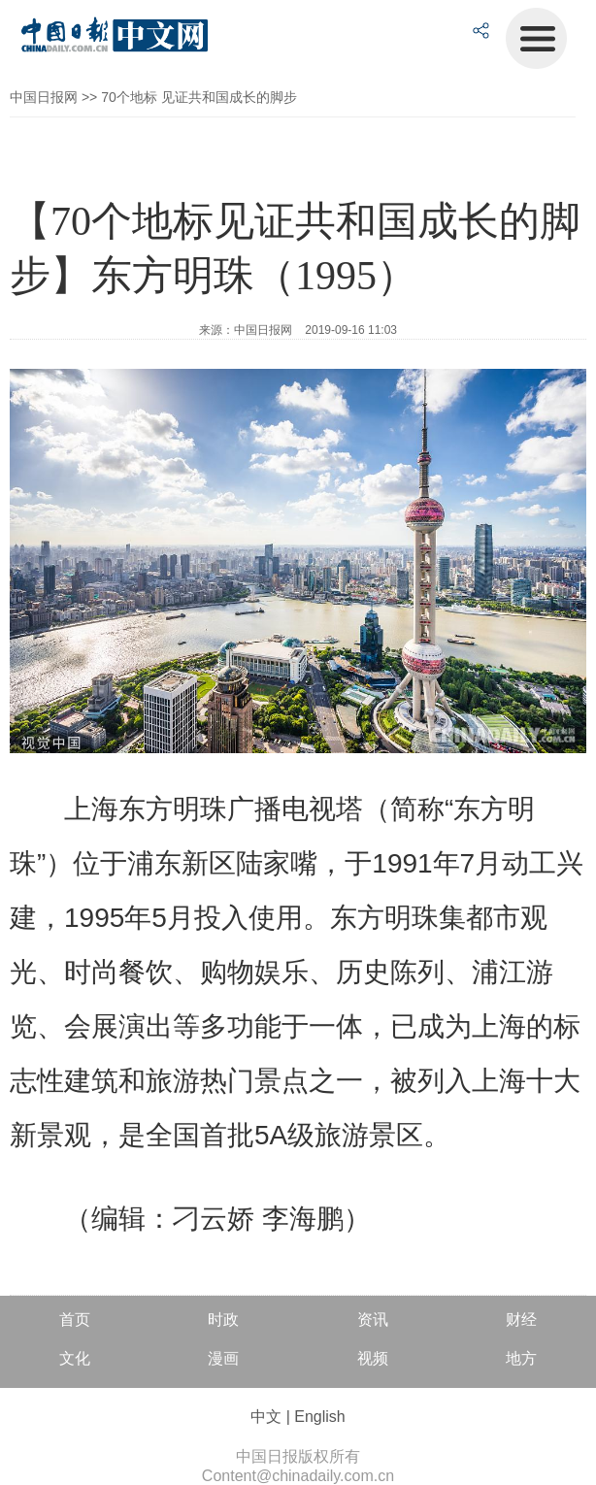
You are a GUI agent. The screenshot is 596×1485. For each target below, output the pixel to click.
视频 (372, 1358)
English (319, 1416)
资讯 (372, 1319)
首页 (74, 1319)
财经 (521, 1319)
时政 (223, 1319)
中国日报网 (44, 97)
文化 (74, 1358)
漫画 (223, 1358)
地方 (521, 1358)
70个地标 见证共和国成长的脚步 (198, 97)
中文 (265, 1416)
